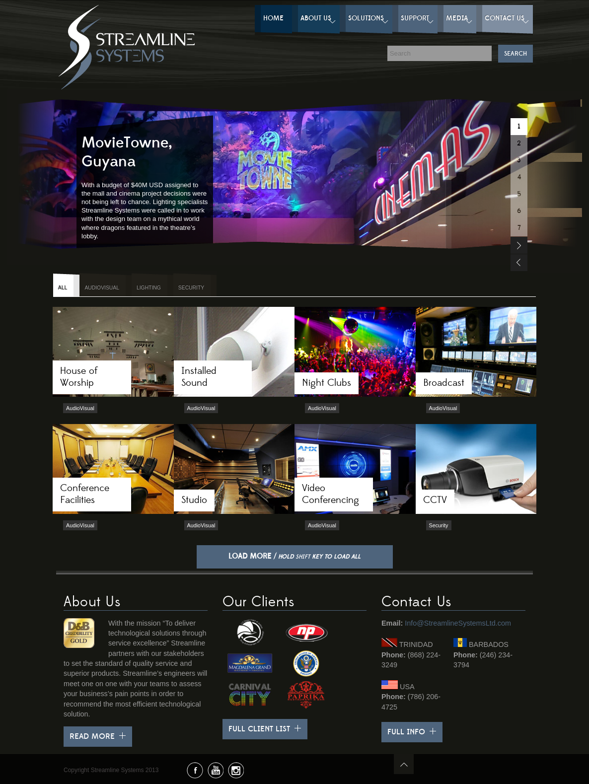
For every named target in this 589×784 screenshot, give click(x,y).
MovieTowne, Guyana (126, 152)
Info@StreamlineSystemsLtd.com (458, 623)
